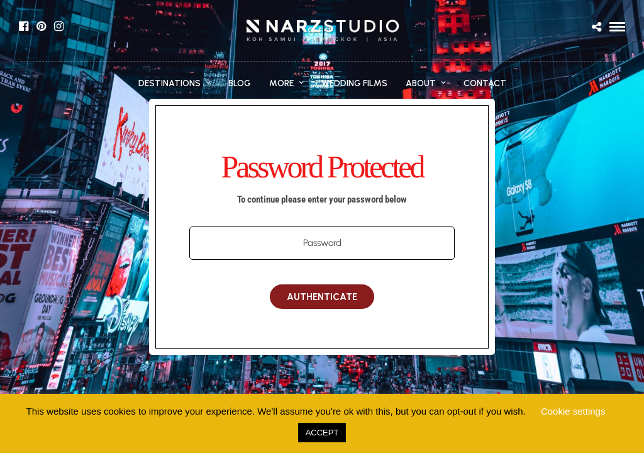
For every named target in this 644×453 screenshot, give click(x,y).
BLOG (239, 83)
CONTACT (485, 83)
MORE (281, 83)
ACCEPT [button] (322, 432)
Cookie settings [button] (573, 411)
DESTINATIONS (169, 83)
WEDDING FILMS (354, 83)
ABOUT (421, 83)
